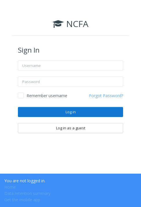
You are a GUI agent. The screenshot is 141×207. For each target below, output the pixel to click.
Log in (71, 111)
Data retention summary (27, 193)
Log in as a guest (70, 128)
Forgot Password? (106, 95)
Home (10, 187)
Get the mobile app (22, 199)
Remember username (47, 95)
